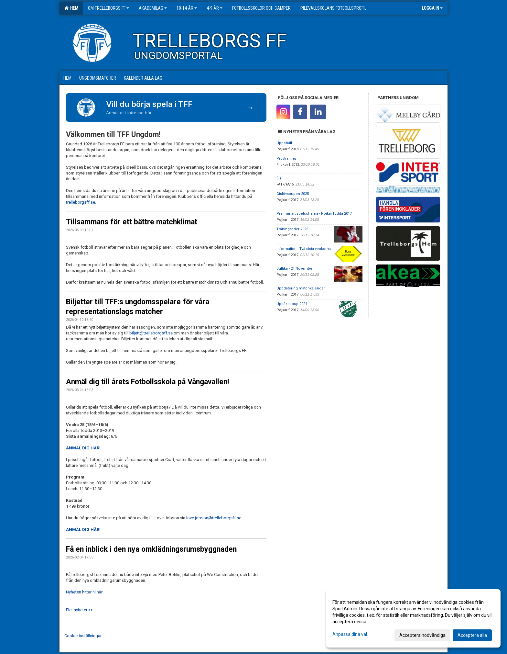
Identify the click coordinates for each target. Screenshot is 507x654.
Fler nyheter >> (79, 609)
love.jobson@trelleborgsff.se (213, 517)
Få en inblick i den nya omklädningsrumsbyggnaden (151, 549)
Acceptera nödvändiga (422, 635)
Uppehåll (284, 143)
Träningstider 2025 (292, 229)
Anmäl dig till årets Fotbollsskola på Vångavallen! (147, 382)
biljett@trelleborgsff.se (151, 333)
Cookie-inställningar (83, 635)
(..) (278, 178)
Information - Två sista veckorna (303, 249)
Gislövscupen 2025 (292, 194)
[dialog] (413, 618)
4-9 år (214, 8)
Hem (71, 8)
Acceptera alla (472, 635)
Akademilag (153, 8)
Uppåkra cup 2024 (291, 304)
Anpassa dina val (349, 634)
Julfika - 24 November (295, 268)
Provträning (286, 158)
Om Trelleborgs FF (108, 8)
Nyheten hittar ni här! (84, 592)
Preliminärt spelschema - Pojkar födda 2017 (314, 213)
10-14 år (187, 8)
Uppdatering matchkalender (300, 288)
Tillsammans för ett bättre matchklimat (131, 222)
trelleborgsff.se (80, 202)
